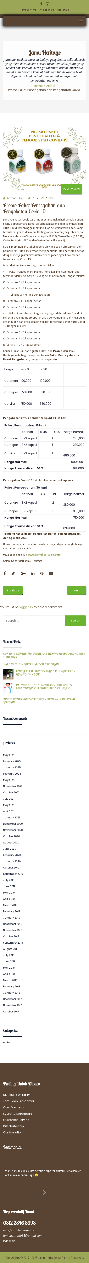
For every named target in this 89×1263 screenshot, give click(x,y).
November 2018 (12, 930)
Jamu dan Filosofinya (18, 1101)
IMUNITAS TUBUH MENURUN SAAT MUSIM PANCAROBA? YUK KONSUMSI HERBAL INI (44, 686)
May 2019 (9, 892)
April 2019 (9, 899)
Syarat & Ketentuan (17, 1114)
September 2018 (13, 942)
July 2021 (8, 798)
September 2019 (13, 874)
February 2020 (12, 855)
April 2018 (9, 974)
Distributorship (13, 1126)
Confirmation (13, 1132)
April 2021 (9, 811)
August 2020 (11, 842)
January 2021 (11, 817)
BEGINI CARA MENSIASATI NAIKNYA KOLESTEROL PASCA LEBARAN (39, 700)
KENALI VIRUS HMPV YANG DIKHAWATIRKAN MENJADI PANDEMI (45, 673)
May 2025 (9, 755)
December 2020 (13, 824)
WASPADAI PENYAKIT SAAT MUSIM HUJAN (31, 664)
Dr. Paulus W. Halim (16, 1095)
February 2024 (12, 773)
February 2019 (11, 911)
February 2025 (12, 761)
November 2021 (12, 786)
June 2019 (9, 886)
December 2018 (12, 924)
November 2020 (13, 830)
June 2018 (9, 961)
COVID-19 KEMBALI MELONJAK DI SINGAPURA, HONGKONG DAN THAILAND (44, 655)
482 (33, 198)
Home (38, 86)
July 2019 (9, 880)
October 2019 (11, 867)
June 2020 (9, 849)
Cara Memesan (14, 1107)
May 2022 (9, 780)
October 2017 (11, 1011)
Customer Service (16, 1120)
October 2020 (11, 836)
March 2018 (10, 980)
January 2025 (12, 767)
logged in (26, 607)
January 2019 (11, 917)
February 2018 (11, 986)
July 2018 (9, 955)
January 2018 (11, 993)
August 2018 (10, 949)
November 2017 (12, 1005)
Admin (9, 198)
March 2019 (10, 905)
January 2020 (12, 861)
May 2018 (9, 967)
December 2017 (12, 999)
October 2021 (11, 792)
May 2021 (9, 805)
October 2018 (11, 936)
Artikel (50, 86)
